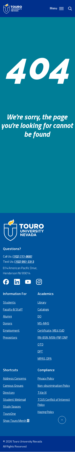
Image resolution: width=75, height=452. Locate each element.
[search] (68, 8)
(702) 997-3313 (24, 261)
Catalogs (43, 309)
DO (39, 316)
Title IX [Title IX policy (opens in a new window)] (42, 392)
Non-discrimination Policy (54, 385)
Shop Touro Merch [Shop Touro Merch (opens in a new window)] (17, 420)
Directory (9, 392)
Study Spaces (12, 406)
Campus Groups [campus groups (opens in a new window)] (13, 385)
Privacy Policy (46, 378)
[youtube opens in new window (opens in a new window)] (28, 282)
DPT (40, 351)
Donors (7, 323)
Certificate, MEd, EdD (51, 330)
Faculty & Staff (13, 309)
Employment (11, 330)
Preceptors (10, 337)
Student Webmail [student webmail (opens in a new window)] (14, 399)
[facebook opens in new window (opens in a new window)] (6, 282)
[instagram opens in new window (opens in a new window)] (39, 282)
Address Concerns (14, 378)
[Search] (68, 8)
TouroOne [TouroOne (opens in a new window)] (9, 413)
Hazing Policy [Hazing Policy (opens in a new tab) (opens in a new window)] (46, 412)
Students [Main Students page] (9, 302)
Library (42, 302)
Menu (57, 8)
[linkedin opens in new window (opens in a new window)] (17, 282)
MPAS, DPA (45, 358)
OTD (40, 344)
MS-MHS (43, 323)
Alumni (7, 316)
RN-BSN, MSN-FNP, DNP (53, 337)
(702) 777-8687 (22, 256)
